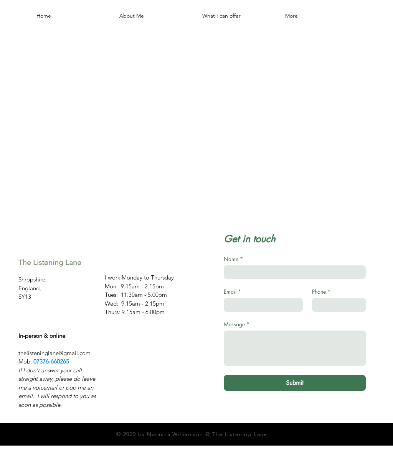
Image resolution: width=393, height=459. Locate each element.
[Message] (295, 348)
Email (232, 291)
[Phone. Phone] (336, 305)
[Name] (292, 272)
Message (236, 324)
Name (233, 259)
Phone (321, 291)
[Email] (261, 305)
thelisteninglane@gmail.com (54, 353)
